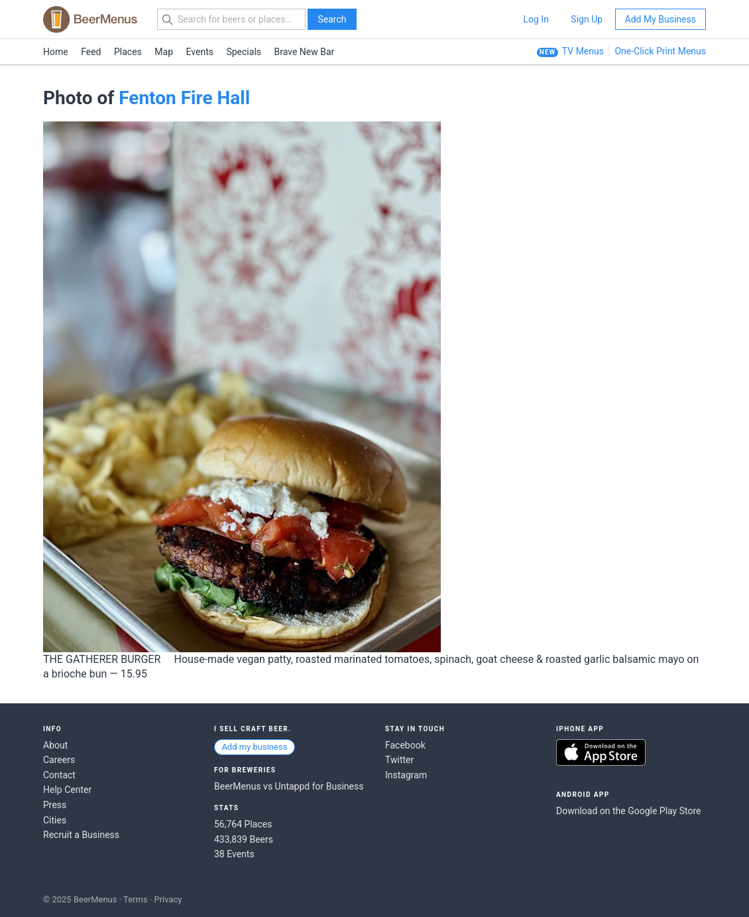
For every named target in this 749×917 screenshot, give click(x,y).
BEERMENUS (90, 19)
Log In (535, 19)
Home (55, 51)
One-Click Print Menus (660, 51)
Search (331, 19)
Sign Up (587, 19)
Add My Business (660, 19)
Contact (59, 775)
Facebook (405, 745)
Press (54, 805)
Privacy (168, 899)
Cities (54, 820)
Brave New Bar (304, 51)
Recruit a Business (81, 834)
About (55, 745)
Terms (135, 899)
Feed (91, 51)
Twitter (399, 759)
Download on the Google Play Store (628, 811)
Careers (59, 759)
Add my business (254, 747)
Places (128, 51)
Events (199, 51)
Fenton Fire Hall (184, 98)
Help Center (67, 789)
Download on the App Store (601, 752)
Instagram (406, 775)
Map (163, 51)
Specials (243, 51)
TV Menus (583, 51)
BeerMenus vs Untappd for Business (288, 786)
